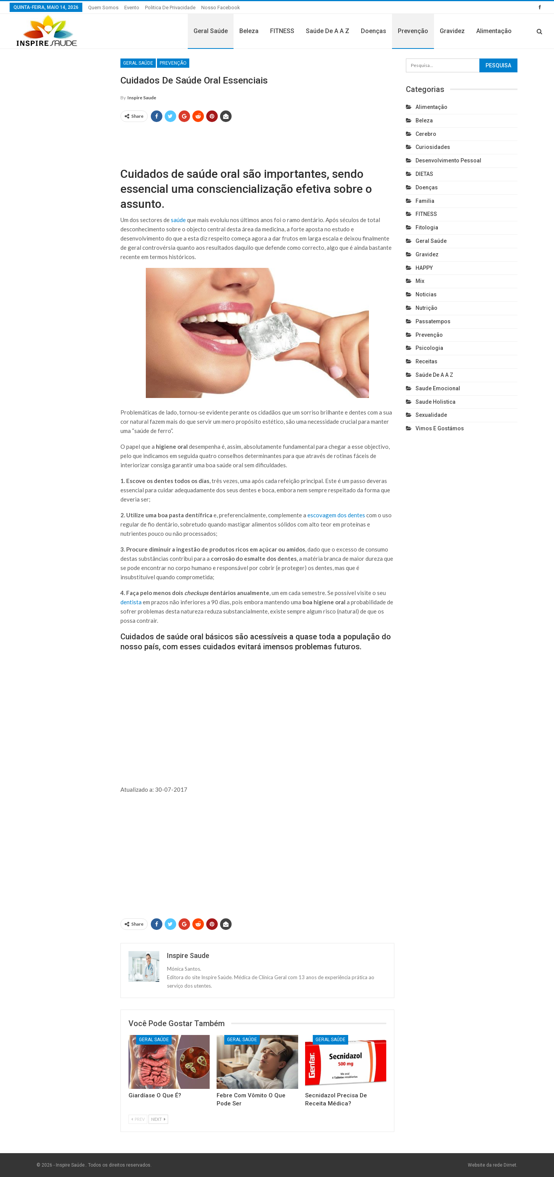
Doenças (373, 31)
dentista (131, 602)
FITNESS (282, 31)
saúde (178, 219)
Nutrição (426, 308)
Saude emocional (438, 388)
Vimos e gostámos (440, 428)
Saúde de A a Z (327, 31)
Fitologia (427, 227)
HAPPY (424, 268)
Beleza (249, 31)
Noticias (426, 294)
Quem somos (103, 7)
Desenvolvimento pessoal (448, 160)
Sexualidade (431, 415)
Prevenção (413, 31)
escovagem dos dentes (336, 515)
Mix (420, 281)
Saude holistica (436, 402)
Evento (131, 7)
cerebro (426, 134)
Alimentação (494, 31)
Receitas (426, 361)
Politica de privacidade (170, 7)
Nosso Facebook (220, 7)
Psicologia (429, 348)
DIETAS (424, 174)
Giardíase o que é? (154, 1095)
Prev (138, 1119)
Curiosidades (433, 147)
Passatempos (433, 321)
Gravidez (452, 31)
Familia (425, 201)
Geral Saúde (211, 31)
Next (158, 1119)
